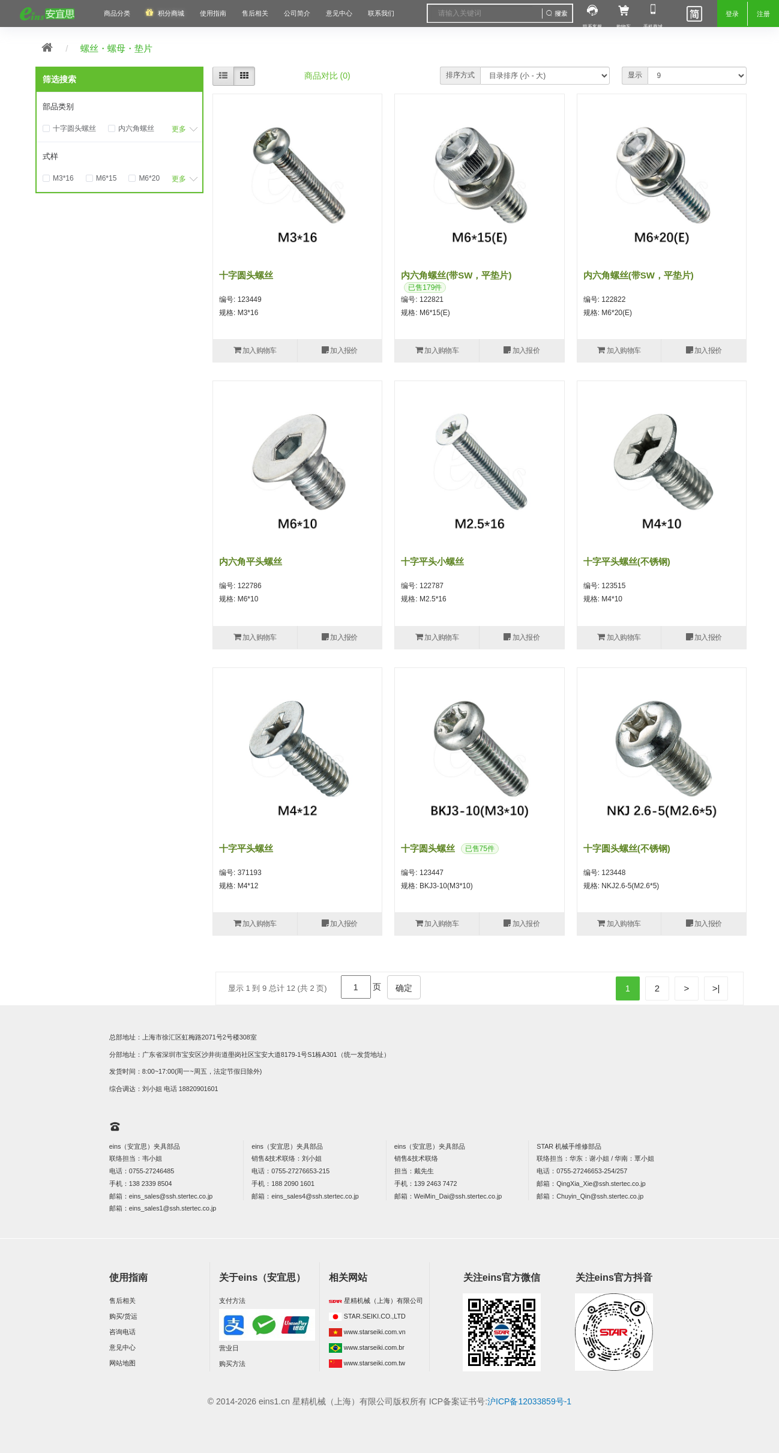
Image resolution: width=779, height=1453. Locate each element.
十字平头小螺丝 (432, 561)
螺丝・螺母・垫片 (116, 48)
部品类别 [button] (58, 106)
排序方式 (460, 75)
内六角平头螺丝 (250, 561)
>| (716, 988)
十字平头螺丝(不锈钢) (626, 561)
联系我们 (381, 13)
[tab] (119, 106)
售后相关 (255, 13)
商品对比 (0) (327, 75)
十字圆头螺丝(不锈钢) (626, 848)
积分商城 (171, 13)
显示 (635, 75)
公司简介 (297, 13)
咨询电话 (122, 1331)
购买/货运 (123, 1316)
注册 (763, 13)
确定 (404, 988)
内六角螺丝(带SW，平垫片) (456, 275)
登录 (732, 13)
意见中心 (122, 1347)
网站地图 (122, 1363)
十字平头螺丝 (246, 848)
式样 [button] (50, 156)
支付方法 (232, 1300)
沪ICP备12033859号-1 (529, 1401)
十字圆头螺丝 (246, 275)
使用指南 (213, 13)
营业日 (229, 1348)
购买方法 (232, 1363)
